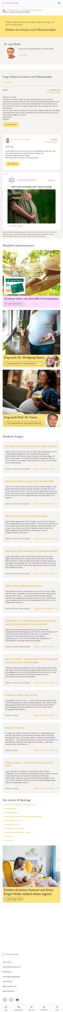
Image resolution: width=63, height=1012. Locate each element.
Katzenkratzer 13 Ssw (13, 820)
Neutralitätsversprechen (12, 967)
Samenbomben (11, 808)
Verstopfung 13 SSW (12, 824)
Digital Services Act (10, 986)
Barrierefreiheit (8, 991)
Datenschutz (7, 981)
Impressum (7, 962)
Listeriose (8, 836)
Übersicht (9, 82)
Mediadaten (7, 972)
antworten (14, 164)
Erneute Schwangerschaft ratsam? (18, 832)
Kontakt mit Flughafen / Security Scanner (20, 804)
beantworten (12, 124)
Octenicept (9, 840)
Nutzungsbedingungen (11, 977)
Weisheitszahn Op (12, 812)
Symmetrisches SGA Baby (14, 828)
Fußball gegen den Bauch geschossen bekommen (23, 816)
